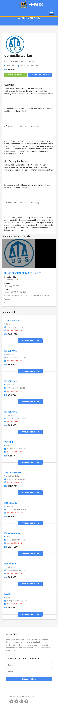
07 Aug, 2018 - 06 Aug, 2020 (15, 601)
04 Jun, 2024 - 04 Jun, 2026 (15, 479)
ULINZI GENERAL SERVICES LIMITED (22, 273)
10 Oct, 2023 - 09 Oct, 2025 (15, 418)
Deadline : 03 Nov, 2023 (13, 573)
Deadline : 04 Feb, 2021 (13, 330)
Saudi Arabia (9, 66)
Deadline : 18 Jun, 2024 (13, 391)
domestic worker (18, 55)
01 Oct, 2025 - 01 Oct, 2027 (15, 358)
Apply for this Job (40, 75)
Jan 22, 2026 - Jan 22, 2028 (28, 66)
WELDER (8, 442)
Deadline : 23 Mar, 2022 (13, 421)
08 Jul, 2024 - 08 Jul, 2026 (14, 388)
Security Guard (12, 320)
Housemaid (10, 563)
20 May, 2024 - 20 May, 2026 (15, 570)
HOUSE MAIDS (11, 411)
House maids (10, 503)
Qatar (7, 324)
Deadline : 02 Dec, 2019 (13, 482)
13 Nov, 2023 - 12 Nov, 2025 (15, 540)
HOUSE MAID (10, 351)
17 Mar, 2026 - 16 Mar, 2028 (15, 509)
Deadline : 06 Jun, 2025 (13, 513)
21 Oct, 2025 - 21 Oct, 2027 (15, 327)
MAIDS (7, 594)
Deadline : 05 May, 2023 (13, 361)
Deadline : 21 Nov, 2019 (13, 452)
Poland (7, 446)
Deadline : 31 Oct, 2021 (13, 543)
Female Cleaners (12, 533)
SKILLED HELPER (12, 472)
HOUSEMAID (10, 381)
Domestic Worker (15, 75)
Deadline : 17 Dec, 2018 (13, 604)
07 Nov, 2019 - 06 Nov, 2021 (15, 449)
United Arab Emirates (12, 476)
